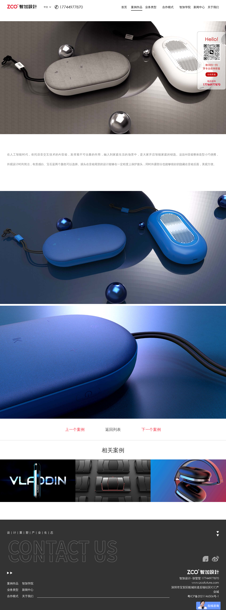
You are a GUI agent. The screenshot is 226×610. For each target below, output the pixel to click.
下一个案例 (151, 429)
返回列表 (113, 429)
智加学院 (27, 583)
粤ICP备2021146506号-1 (203, 596)
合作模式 (12, 596)
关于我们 (27, 596)
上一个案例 (75, 429)
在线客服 (211, 74)
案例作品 (12, 583)
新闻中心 (27, 589)
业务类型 (12, 589)
